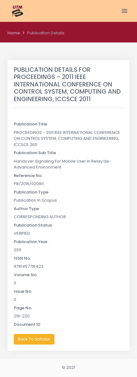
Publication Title (30, 124)
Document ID (27, 324)
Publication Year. (31, 242)
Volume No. (26, 275)
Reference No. (28, 176)
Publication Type (31, 192)
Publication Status (33, 225)
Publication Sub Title (35, 153)
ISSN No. (22, 258)
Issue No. (23, 291)
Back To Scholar (34, 339)
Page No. (23, 308)
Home (14, 33)
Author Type (26, 209)
